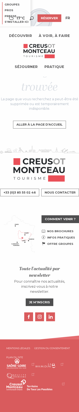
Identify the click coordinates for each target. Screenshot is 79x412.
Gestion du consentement (52, 348)
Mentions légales (18, 348)
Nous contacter (60, 192)
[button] (31, 18)
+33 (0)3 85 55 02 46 (20, 192)
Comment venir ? (60, 219)
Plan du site (14, 357)
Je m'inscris (39, 302)
